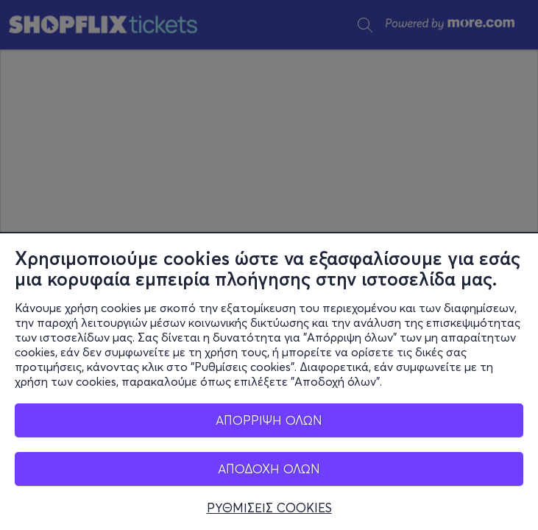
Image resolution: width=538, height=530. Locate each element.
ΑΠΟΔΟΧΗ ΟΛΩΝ (269, 468)
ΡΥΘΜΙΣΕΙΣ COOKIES (269, 508)
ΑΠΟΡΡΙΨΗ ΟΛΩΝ (269, 420)
